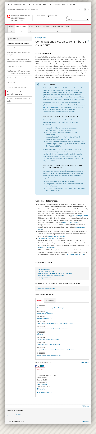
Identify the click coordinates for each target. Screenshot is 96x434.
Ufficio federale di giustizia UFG (62, 4)
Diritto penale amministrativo (17, 78)
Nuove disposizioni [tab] (44, 269)
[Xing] (41, 366)
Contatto (42, 389)
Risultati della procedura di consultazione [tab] (51, 275)
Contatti (27, 9)
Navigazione (41, 37)
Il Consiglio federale (16, 4)
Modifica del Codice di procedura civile (18, 100)
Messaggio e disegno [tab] (44, 278)
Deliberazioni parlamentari (47, 238)
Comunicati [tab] (50, 300)
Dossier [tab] (39, 300)
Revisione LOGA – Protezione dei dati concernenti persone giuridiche (19, 60)
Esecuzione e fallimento (45, 313)
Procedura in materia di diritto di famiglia (18, 54)
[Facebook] (36, 366)
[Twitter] (39, 366)
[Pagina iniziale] (34, 18)
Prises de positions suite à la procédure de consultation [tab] (55, 273)
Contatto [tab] (40, 369)
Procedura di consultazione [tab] (46, 271)
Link (37, 9)
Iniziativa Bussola (13, 48)
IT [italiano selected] (85, 9)
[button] (68, 16)
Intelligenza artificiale (14, 66)
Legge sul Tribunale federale (17, 87)
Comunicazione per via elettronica (48, 355)
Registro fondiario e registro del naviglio (51, 308)
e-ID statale (11, 82)
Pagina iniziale (11, 9)
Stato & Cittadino (21, 27)
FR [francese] (82, 9)
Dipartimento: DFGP (37, 4)
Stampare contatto (45, 392)
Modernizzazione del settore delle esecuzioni (52, 329)
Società (31, 26)
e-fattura (40, 334)
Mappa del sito (20, 9)
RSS (19, 415)
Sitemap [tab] (86, 406)
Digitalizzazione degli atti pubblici (49, 344)
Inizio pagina (85, 362)
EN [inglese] (88, 9)
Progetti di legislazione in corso (18, 43)
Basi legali (85, 421)
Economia (38, 26)
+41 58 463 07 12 (44, 384)
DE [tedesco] (80, 9)
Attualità (11, 26)
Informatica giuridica (44, 318)
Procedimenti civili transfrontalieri (48, 339)
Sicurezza (46, 26)
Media (33, 9)
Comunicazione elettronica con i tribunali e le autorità (55, 323)
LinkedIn (12, 415)
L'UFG (68, 26)
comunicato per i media (80, 216)
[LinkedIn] (43, 366)
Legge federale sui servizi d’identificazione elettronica (55, 350)
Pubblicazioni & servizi (57, 26)
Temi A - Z (78, 19)
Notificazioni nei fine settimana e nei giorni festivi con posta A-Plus (18, 72)
